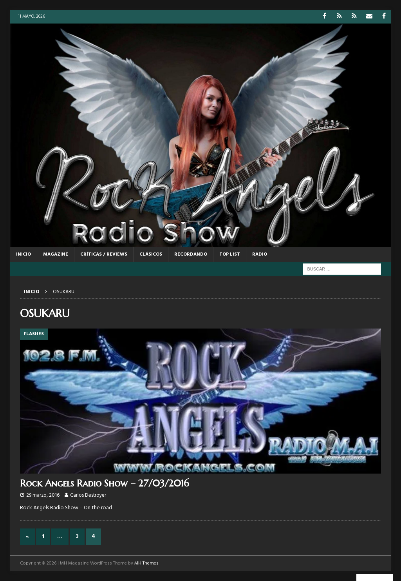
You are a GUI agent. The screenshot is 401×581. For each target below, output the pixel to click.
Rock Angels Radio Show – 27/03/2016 (104, 483)
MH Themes (146, 563)
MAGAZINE (55, 254)
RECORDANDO (190, 254)
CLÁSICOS (150, 254)
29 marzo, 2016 (43, 495)
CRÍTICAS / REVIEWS (103, 254)
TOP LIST (229, 254)
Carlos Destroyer (88, 495)
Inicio (23, 254)
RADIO (259, 254)
